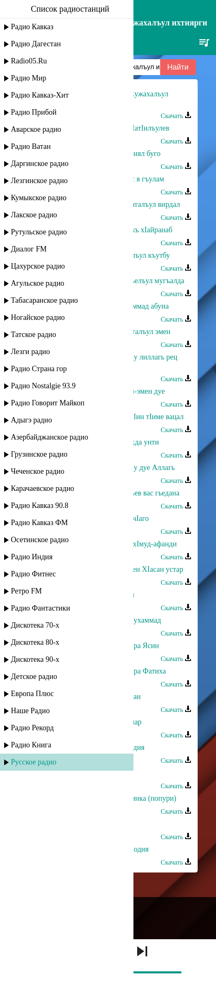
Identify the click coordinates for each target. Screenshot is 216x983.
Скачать (176, 115)
